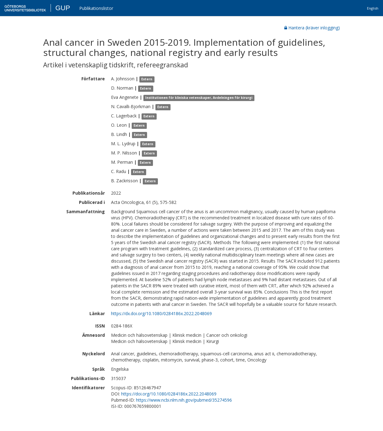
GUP (62, 8)
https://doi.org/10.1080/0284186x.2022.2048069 (168, 394)
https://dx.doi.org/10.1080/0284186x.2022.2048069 (161, 313)
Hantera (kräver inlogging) (312, 28)
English (372, 8)
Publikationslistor (96, 8)
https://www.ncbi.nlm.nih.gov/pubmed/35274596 (184, 400)
